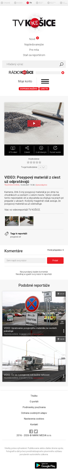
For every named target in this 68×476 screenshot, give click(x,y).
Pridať (55, 260)
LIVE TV (44, 89)
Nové (34, 39)
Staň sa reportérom (34, 55)
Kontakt (34, 424)
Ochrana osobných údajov (34, 413)
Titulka (34, 395)
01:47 (60, 294)
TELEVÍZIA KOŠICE (11, 185)
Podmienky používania (34, 407)
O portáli (34, 401)
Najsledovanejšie (34, 44)
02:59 (60, 339)
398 (62, 322)
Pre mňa (34, 49)
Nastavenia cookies (34, 418)
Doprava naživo (28, 89)
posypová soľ (15, 237)
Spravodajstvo (41, 185)
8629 (62, 368)
